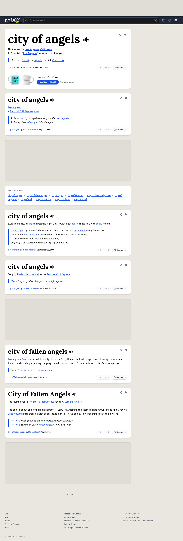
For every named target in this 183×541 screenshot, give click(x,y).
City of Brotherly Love (99, 195)
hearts (75, 224)
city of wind (80, 199)
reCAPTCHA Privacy (131, 513)
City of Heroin (43, 199)
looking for (106, 359)
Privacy (8, 520)
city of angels (14, 67)
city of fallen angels (37, 195)
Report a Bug (69, 517)
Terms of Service (12, 524)
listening (31, 122)
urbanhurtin (28, 67)
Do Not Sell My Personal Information (138, 520)
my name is (80, 230)
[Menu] (175, 20)
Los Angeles (32, 49)
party (60, 281)
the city (26, 60)
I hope (14, 281)
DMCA (7, 527)
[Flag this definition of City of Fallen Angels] (126, 392)
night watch (32, 234)
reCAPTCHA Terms (131, 517)
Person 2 (15, 425)
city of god (57, 195)
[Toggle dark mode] (169, 20)
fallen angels (47, 370)
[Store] (163, 20)
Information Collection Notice (76, 520)
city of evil (26, 199)
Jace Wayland (15, 414)
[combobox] (91, 20)
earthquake (63, 118)
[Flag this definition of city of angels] (125, 34)
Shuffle (68, 494)
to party (22, 370)
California (46, 49)
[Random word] (155, 20)
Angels (39, 281)
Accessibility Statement (74, 513)
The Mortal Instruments (41, 402)
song (36, 111)
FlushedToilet (34, 432)
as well (35, 274)
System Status (70, 524)
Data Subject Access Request (76, 527)
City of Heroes (75, 195)
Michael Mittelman (30, 129)
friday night (17, 230)
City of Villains (62, 199)
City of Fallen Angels (16, 432)
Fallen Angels (46, 425)
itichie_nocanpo (29, 249)
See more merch (67, 82)
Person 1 (15, 420)
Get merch (120, 67)
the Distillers (24, 274)
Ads (6, 513)
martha (31, 377)
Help (6, 517)
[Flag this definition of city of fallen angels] (126, 350)
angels (38, 60)
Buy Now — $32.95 (48, 82)
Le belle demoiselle (31, 288)
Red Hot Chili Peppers (21, 111)
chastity (100, 224)
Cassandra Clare (73, 402)
